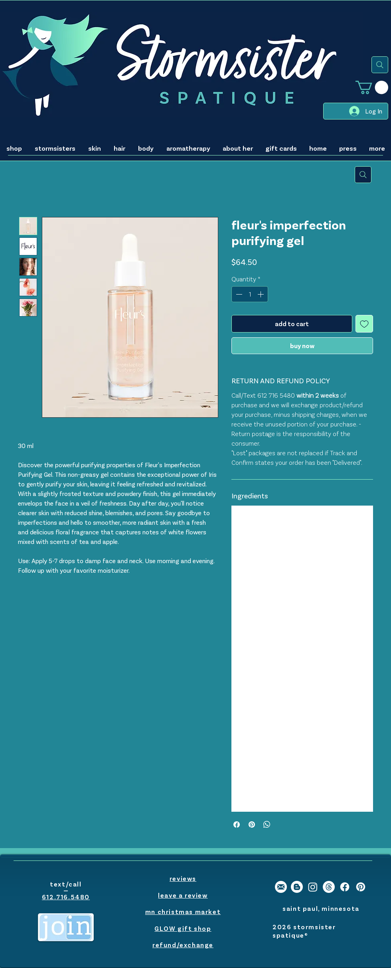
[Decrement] (238, 294)
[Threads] (329, 887)
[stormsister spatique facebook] (345, 887)
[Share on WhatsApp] (267, 824)
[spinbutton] (250, 294)
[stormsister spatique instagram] (313, 887)
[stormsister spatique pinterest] (361, 887)
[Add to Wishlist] (364, 324)
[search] (379, 64)
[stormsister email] (281, 887)
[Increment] (261, 294)
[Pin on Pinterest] (252, 824)
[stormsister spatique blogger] (297, 887)
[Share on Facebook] (236, 824)
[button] (371, 87)
